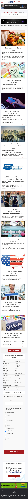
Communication (7, 377)
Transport (16, 387)
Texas (8, 436)
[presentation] (16, 446)
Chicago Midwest (10, 428)
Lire (23, 61)
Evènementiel (6, 387)
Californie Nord (13, 12)
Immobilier (17, 367)
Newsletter (23, 495)
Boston (8, 425)
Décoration (6, 380)
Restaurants (17, 378)
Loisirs (16, 368)
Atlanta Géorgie (10, 420)
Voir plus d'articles (14, 350)
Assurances (6, 363)
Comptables (6, 378)
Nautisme (16, 375)
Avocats (5, 367)
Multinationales (18, 373)
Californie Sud (10, 433)
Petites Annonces (5, 496)
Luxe (15, 370)
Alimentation (6, 360)
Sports (16, 385)
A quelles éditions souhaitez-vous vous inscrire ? (13, 409)
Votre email (8, 401)
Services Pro (17, 384)
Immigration (17, 365)
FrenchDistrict (5, 12)
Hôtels (16, 363)
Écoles (4, 382)
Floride (8, 415)
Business (8, 438)
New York (9, 418)
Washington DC (10, 423)
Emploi (5, 384)
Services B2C (17, 382)
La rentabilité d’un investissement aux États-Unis (13, 146)
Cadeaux (5, 373)
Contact (18, 495)
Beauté (5, 372)
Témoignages (13, 495)
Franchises (17, 361)
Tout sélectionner (10, 412)
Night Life (16, 377)
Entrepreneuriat (7, 385)
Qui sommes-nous (5, 495)
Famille (16, 360)
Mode (15, 372)
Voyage (16, 389)
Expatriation (6, 389)
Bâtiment (5, 370)
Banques (5, 368)
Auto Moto (6, 365)
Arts (4, 361)
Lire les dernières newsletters (15, 458)
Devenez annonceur (14, 496)
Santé (15, 380)
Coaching (5, 375)
